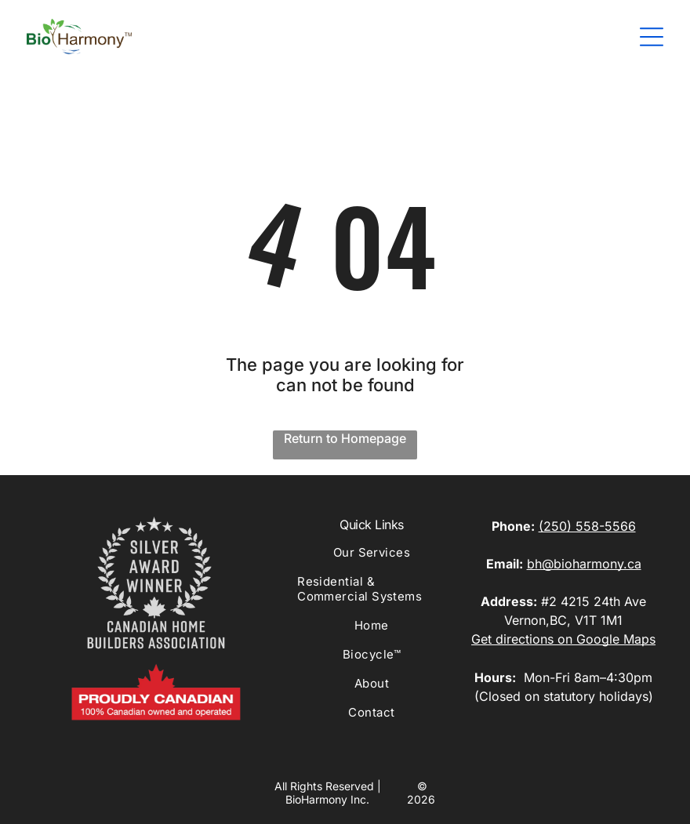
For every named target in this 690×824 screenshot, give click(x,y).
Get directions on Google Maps (563, 639)
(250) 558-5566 (587, 526)
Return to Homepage (345, 438)
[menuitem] (371, 559)
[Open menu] (651, 37)
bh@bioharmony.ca (584, 564)
